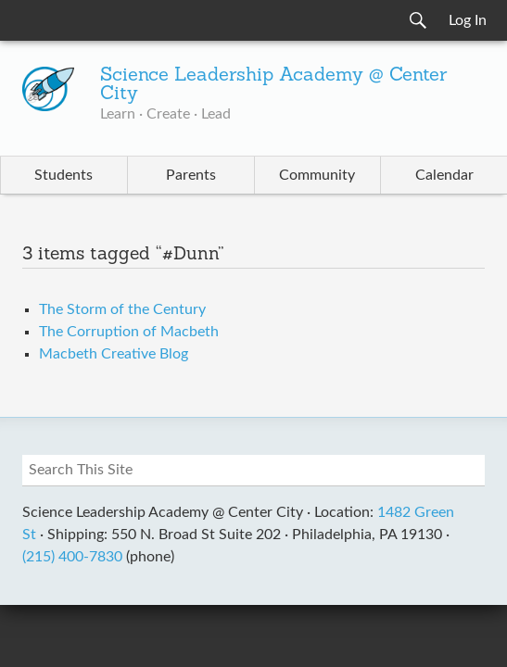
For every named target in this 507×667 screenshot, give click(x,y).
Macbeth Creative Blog (113, 353)
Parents (191, 175)
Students (63, 175)
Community (317, 175)
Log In (468, 20)
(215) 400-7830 (72, 556)
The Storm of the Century (122, 309)
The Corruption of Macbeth (129, 331)
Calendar (444, 175)
